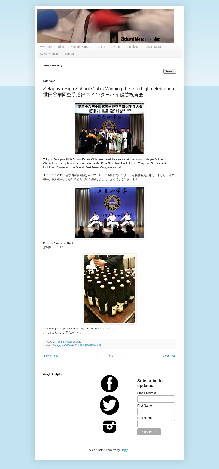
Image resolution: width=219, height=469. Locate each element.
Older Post (169, 355)
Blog (61, 46)
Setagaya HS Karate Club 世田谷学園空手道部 (77, 345)
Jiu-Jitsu (132, 46)
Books (101, 46)
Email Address (146, 393)
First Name (144, 405)
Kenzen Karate (80, 46)
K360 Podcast (49, 54)
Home (110, 355)
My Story (46, 46)
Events (116, 46)
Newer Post (51, 355)
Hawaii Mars (152, 46)
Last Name (144, 417)
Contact (70, 54)
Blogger (124, 450)
